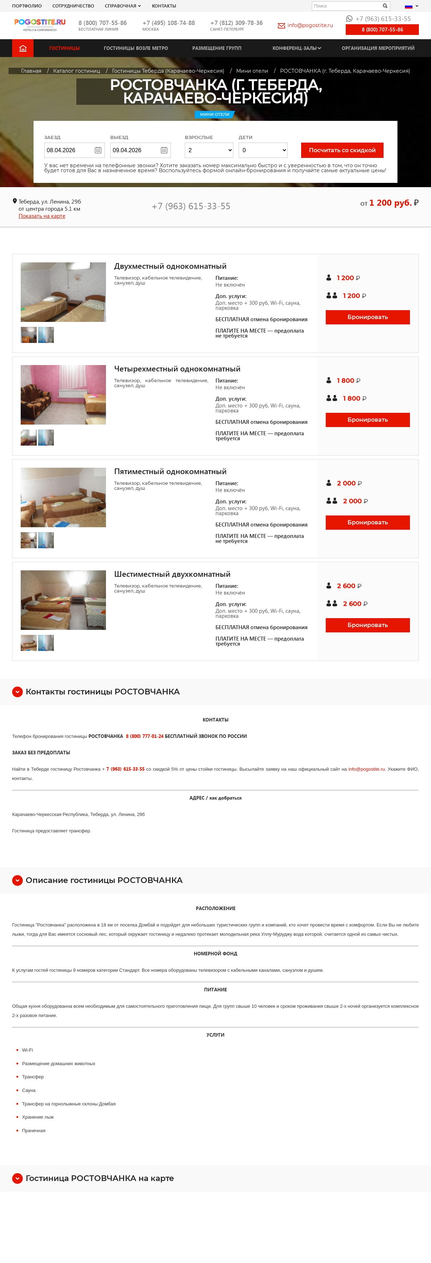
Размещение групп (217, 48)
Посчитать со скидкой (342, 150)
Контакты (164, 5)
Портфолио (27, 5)
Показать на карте (42, 215)
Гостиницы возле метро (136, 48)
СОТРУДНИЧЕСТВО (73, 5)
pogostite (370, 769)
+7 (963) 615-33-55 (378, 18)
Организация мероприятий (378, 48)
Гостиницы (64, 48)
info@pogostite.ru (305, 25)
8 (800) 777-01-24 (144, 736)
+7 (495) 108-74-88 (168, 23)
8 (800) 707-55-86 (102, 23)
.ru (382, 769)
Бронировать (368, 317)
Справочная (120, 5)
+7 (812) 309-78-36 (236, 23)
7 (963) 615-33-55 (125, 769)
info (352, 769)
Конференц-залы (295, 48)
